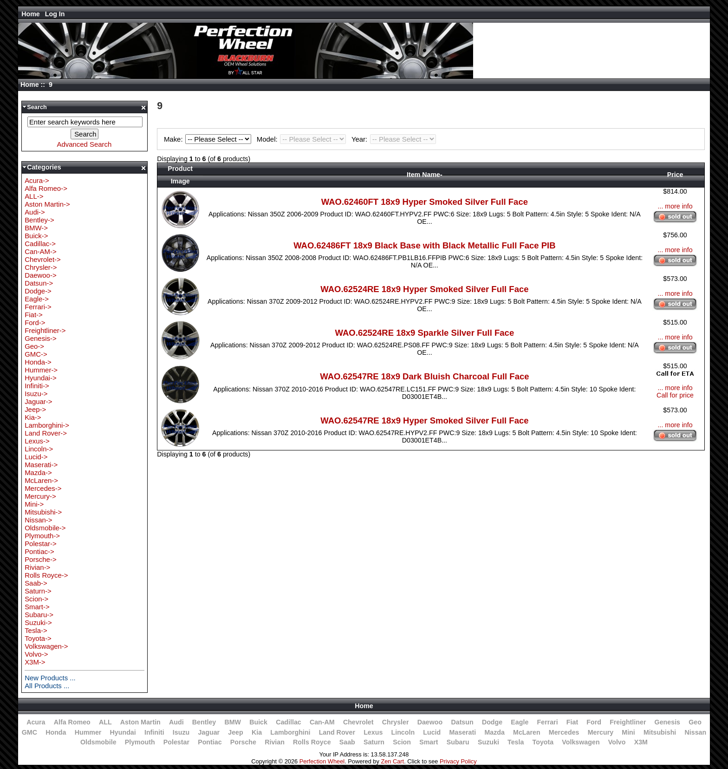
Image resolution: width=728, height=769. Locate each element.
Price (675, 174)
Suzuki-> (38, 622)
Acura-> (37, 180)
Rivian (275, 742)
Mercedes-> (43, 488)
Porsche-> (41, 559)
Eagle (519, 722)
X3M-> (35, 662)
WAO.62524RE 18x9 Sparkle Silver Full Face (424, 333)
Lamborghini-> (47, 425)
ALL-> (34, 196)
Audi (176, 722)
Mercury (600, 732)
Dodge (492, 722)
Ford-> (35, 322)
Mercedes (564, 732)
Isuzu (181, 732)
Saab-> (36, 583)
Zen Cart (392, 761)
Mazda (494, 732)
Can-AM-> (40, 251)
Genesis (667, 722)
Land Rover (337, 732)
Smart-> (37, 607)
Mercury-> (40, 496)
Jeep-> (35, 409)
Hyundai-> (41, 378)
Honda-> (38, 362)
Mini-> (34, 504)
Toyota (543, 742)
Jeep (235, 732)
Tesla (515, 742)
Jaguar (209, 732)
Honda (56, 732)
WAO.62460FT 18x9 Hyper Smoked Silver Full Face (424, 202)
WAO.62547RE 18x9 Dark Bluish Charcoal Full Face (424, 376)
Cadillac (288, 722)
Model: (303, 139)
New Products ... (50, 678)
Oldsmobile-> (45, 528)
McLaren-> (41, 480)
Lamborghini (290, 732)
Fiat (572, 722)
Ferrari (547, 722)
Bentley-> (39, 220)
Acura (35, 722)
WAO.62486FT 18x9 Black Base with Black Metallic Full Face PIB (424, 245)
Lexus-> (37, 441)
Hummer (88, 732)
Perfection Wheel (321, 761)
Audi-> (35, 212)
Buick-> (36, 236)
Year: (393, 139)
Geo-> (34, 346)
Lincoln (403, 732)
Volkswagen (580, 742)
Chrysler (395, 722)
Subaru (458, 742)
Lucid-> (36, 457)
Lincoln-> (39, 449)
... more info (674, 206)
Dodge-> (38, 291)
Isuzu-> (36, 394)
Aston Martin (140, 722)
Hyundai (123, 732)
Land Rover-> (46, 433)
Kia (257, 732)
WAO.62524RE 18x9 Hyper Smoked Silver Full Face (424, 289)
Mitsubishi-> (43, 512)
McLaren (526, 732)
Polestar (176, 742)
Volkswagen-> (46, 646)
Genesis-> (41, 338)
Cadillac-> (40, 244)
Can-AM (322, 722)
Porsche (243, 742)
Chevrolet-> (43, 259)
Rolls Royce (312, 742)
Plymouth (140, 742)
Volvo (617, 742)
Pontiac (209, 742)
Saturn (374, 742)
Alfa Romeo (72, 722)
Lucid (432, 732)
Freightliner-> (45, 330)
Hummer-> (41, 370)
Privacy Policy (458, 761)
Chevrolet (358, 722)
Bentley (204, 722)
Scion (402, 742)
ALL (105, 722)
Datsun (462, 722)
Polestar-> (41, 543)
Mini (628, 732)
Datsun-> (39, 283)
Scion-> (36, 599)
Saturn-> (38, 591)
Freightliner (628, 722)
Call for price (675, 395)
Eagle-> (37, 299)
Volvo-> (36, 654)
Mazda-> (38, 472)
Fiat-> (34, 315)
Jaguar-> (38, 401)
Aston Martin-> (47, 204)
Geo (695, 722)
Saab (347, 742)
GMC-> (36, 354)
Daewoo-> (41, 275)
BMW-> (36, 228)
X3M (641, 742)
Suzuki (488, 742)
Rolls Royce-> (46, 575)
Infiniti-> (37, 386)
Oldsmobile (98, 742)
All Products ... (47, 686)
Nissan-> (38, 520)
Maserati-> (41, 465)
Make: (209, 139)
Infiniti (154, 732)
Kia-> (33, 417)
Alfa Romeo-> (46, 188)
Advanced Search (84, 144)
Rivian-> (37, 567)
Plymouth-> (42, 536)
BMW (232, 722)
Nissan (696, 732)
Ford (593, 722)
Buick (258, 722)
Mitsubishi (660, 732)
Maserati (462, 732)
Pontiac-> (39, 551)
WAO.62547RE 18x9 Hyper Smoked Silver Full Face (424, 420)
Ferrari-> (38, 307)
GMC (29, 732)
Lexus (373, 732)
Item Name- (424, 174)
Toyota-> (38, 638)
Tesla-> (36, 630)
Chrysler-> (41, 267)
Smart (428, 742)
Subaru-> (39, 615)
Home (30, 14)
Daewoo (430, 722)
